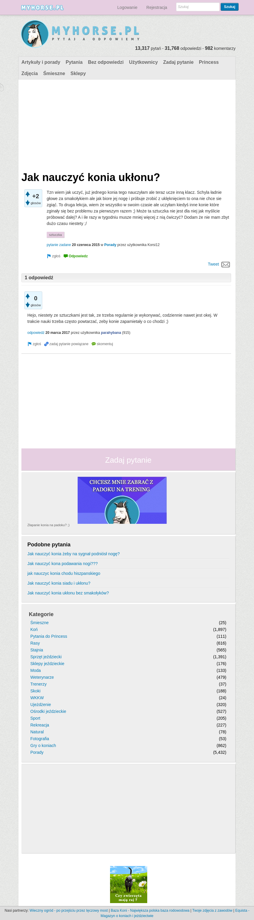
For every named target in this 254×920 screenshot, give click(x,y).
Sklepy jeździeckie (47, 663)
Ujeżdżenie (40, 704)
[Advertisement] (126, 124)
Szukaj (229, 7)
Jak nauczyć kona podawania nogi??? (62, 563)
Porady (110, 245)
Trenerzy (38, 684)
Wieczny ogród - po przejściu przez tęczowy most (69, 910)
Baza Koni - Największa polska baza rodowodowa (150, 910)
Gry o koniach (43, 745)
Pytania (74, 62)
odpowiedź (35, 333)
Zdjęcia (29, 73)
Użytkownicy (143, 62)
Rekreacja (39, 725)
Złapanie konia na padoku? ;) (48, 525)
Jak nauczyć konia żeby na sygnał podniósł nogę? (73, 553)
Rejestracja (156, 7)
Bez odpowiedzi (106, 62)
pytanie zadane (59, 245)
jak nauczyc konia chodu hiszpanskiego (63, 573)
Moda (35, 670)
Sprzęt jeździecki (46, 656)
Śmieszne (54, 73)
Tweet (213, 264)
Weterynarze (42, 677)
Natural (37, 731)
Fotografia (39, 738)
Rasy (35, 643)
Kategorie (41, 614)
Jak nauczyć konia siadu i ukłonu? (58, 583)
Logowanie (127, 7)
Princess (209, 62)
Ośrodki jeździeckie (48, 711)
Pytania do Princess (48, 636)
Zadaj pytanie (178, 62)
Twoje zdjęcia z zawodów (212, 910)
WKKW (37, 697)
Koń (34, 629)
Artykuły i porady (40, 62)
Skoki (35, 691)
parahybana (111, 333)
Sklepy (78, 73)
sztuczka (55, 235)
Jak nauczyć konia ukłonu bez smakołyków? (68, 593)
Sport (35, 718)
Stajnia (36, 650)
